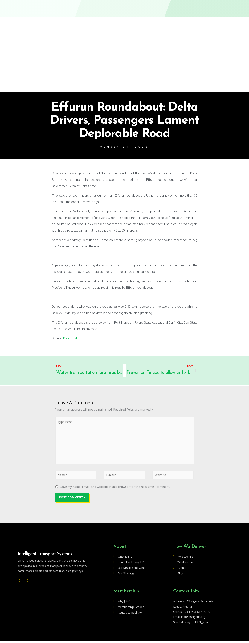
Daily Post (70, 338)
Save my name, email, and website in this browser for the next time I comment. (115, 489)
